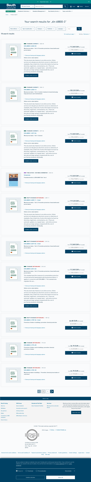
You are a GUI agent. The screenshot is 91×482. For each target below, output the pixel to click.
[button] (72, 6)
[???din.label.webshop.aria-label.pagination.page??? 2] (47, 391)
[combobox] (49, 6)
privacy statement (60, 463)
